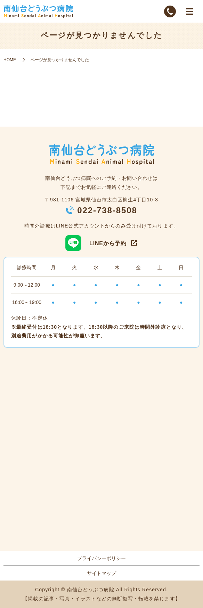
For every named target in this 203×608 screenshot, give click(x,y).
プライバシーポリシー (101, 558)
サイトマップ (101, 573)
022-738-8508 (107, 210)
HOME (9, 59)
